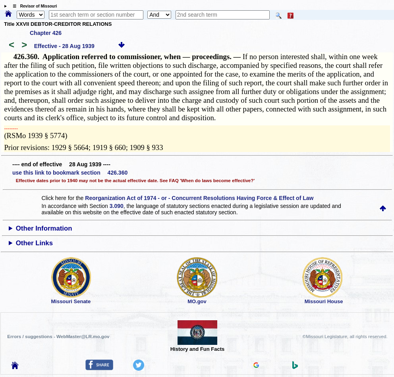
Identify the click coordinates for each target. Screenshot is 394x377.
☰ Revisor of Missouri (33, 6)
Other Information (44, 228)
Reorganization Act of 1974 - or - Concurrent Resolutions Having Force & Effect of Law (199, 198)
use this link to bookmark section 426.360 (69, 172)
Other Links (34, 243)
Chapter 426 (46, 33)
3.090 (117, 206)
